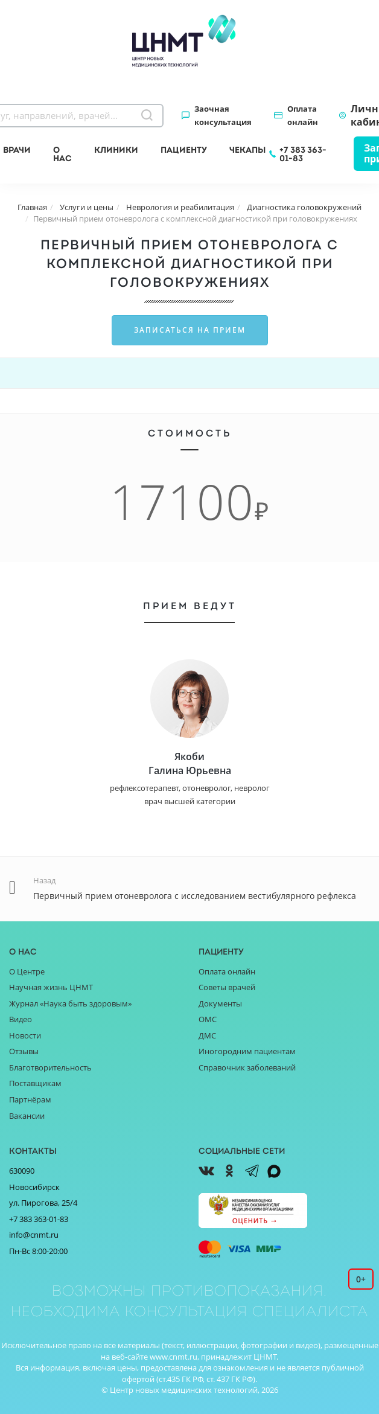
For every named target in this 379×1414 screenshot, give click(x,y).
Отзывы (24, 1051)
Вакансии (27, 1115)
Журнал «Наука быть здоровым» (70, 1003)
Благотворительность (50, 1067)
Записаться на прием (190, 330)
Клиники (116, 150)
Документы (220, 1003)
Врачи (17, 150)
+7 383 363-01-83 (302, 154)
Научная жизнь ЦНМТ (51, 987)
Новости (25, 1035)
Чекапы (247, 150)
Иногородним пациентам (247, 1051)
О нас (62, 154)
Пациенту (184, 150)
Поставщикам (35, 1083)
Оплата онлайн (302, 115)
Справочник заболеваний (247, 1067)
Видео (20, 1019)
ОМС (208, 1019)
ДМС (207, 1035)
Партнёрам (30, 1099)
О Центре (27, 971)
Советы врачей (227, 987)
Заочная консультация (223, 115)
